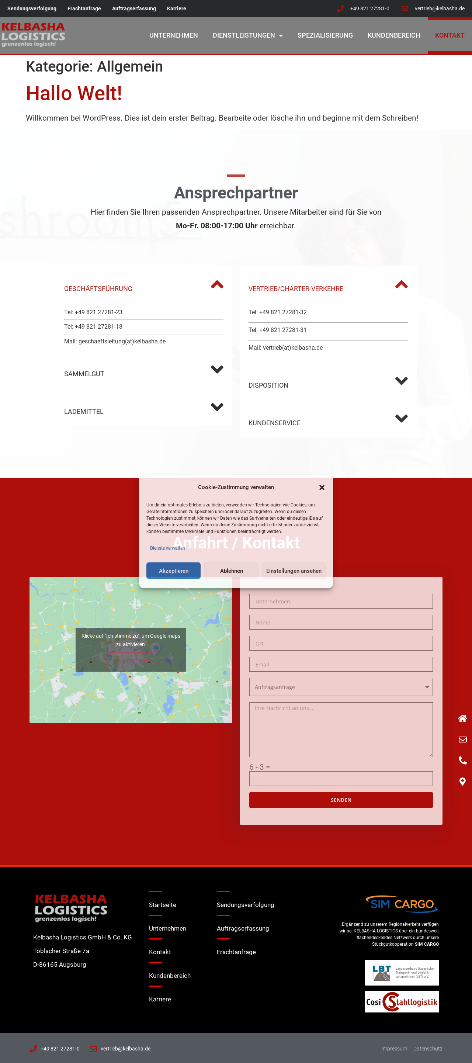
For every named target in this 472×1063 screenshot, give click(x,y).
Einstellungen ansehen (294, 570)
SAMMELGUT (84, 374)
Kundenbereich (394, 35)
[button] (322, 487)
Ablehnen (231, 570)
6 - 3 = (259, 767)
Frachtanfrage (84, 8)
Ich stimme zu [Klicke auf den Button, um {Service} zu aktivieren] (131, 660)
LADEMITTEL (84, 411)
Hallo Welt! (74, 93)
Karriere (176, 8)
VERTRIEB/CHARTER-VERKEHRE (296, 288)
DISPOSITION (268, 385)
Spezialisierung (325, 35)
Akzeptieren (173, 570)
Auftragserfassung (134, 8)
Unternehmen (173, 35)
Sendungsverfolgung (31, 8)
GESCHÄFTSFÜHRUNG (98, 288)
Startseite (162, 904)
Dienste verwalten (167, 548)
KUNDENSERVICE (275, 423)
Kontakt (450, 35)
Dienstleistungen (248, 35)
